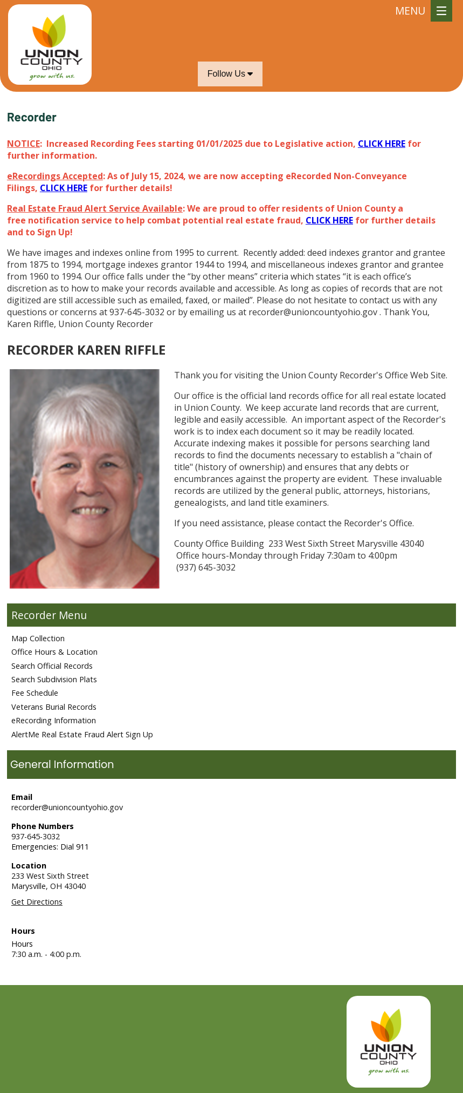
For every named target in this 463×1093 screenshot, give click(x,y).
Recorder (33, 615)
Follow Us (230, 73)
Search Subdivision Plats (54, 679)
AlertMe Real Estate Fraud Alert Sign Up (82, 734)
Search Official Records (52, 666)
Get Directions (37, 902)
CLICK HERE (381, 144)
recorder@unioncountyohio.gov (67, 807)
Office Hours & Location (54, 652)
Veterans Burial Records (53, 707)
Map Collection (38, 638)
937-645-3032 (35, 836)
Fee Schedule (34, 693)
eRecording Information (53, 720)
